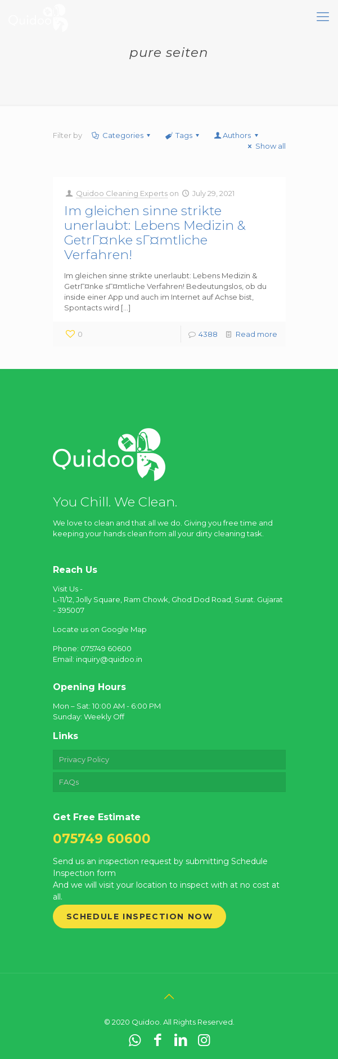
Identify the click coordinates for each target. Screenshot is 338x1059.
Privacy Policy (84, 759)
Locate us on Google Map (100, 629)
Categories (122, 135)
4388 (208, 334)
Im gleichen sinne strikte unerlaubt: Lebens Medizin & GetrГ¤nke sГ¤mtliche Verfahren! (154, 232)
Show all (265, 145)
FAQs (69, 781)
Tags (183, 135)
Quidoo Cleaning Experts (122, 193)
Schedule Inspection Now (139, 916)
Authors (237, 135)
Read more (256, 334)
